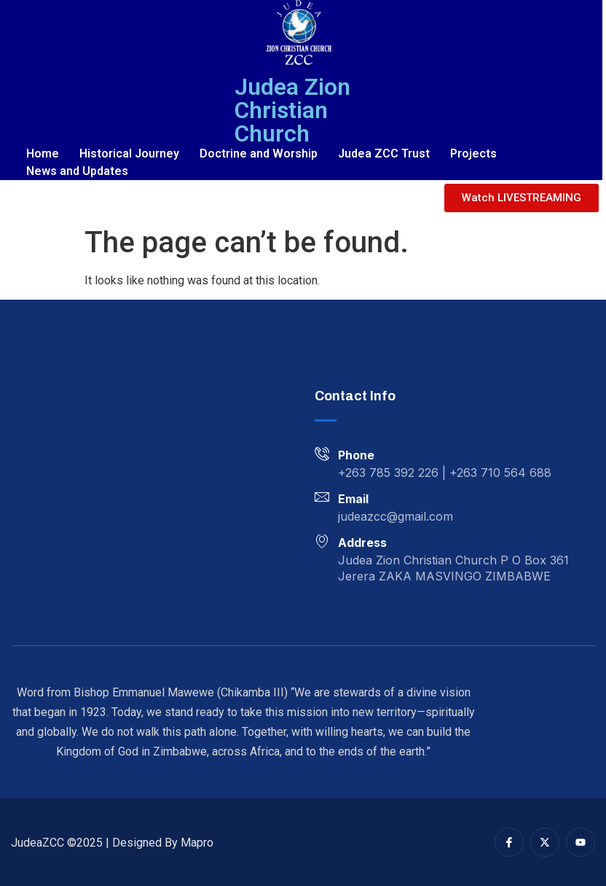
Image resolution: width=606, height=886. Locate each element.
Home (42, 153)
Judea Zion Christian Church (292, 110)
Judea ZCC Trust (384, 153)
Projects (473, 153)
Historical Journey (129, 153)
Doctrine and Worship (259, 153)
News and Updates (77, 171)
